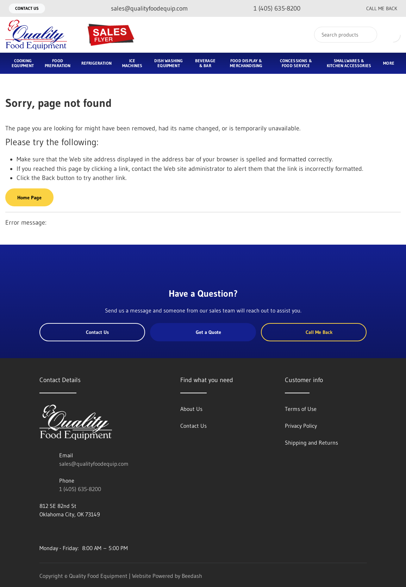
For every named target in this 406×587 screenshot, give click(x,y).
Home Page (29, 197)
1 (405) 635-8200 (80, 488)
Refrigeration (96, 63)
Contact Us (27, 8)
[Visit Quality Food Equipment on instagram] (72, 531)
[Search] (345, 35)
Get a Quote (203, 332)
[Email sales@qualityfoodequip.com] (144, 8)
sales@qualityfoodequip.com (94, 463)
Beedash (192, 575)
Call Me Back (376, 8)
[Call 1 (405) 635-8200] (271, 8)
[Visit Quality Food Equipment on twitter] (57, 531)
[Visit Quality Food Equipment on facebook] (42, 531)
